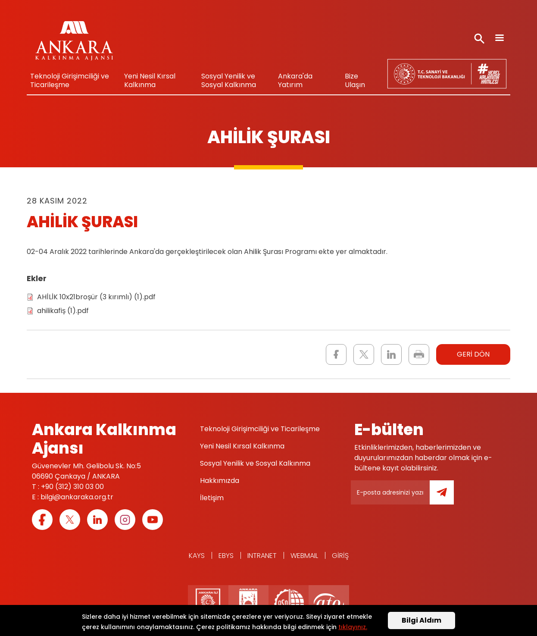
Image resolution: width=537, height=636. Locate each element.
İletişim (212, 498)
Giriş (340, 556)
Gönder (448, 497)
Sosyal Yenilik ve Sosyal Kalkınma (228, 80)
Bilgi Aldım (421, 622)
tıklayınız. (352, 627)
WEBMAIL (304, 556)
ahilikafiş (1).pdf (63, 311)
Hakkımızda (219, 481)
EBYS (226, 556)
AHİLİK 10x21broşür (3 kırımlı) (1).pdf (96, 297)
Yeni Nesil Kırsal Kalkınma (149, 80)
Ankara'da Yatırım (295, 80)
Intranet (262, 556)
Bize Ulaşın (355, 80)
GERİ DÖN (473, 354)
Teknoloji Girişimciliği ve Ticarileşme (69, 80)
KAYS (197, 556)
